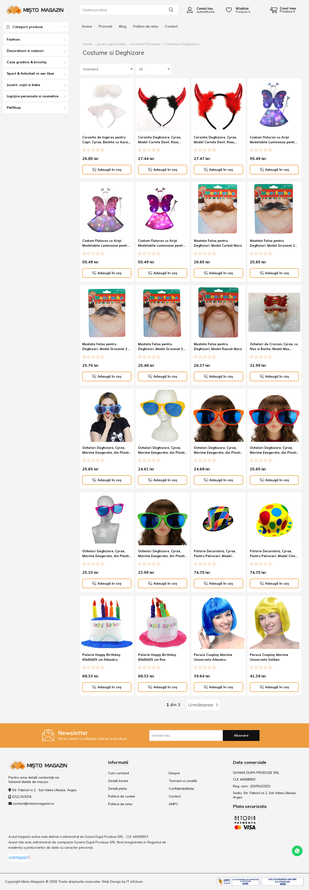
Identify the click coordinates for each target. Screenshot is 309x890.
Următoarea (203, 705)
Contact (171, 26)
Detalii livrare (118, 781)
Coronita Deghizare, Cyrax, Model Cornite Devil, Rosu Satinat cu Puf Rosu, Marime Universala (216, 140)
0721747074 (21, 797)
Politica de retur (145, 26)
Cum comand (118, 773)
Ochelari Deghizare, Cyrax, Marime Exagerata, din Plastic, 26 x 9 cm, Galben (162, 451)
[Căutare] (171, 9)
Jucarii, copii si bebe (23, 85)
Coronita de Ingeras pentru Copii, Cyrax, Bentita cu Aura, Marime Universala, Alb (105, 140)
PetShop (14, 107)
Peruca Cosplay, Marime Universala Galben (269, 657)
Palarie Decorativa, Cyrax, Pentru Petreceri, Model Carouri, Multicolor (215, 554)
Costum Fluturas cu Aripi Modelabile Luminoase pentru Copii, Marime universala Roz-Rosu (162, 244)
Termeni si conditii (183, 781)
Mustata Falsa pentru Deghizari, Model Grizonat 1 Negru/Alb (272, 244)
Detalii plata (117, 788)
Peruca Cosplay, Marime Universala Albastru (213, 657)
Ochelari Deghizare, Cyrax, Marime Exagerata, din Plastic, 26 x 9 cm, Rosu (274, 451)
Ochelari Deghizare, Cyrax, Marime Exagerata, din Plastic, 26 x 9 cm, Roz (106, 554)
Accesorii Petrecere (145, 44)
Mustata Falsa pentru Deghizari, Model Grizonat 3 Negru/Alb (160, 347)
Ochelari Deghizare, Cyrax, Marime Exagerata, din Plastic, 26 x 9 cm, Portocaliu (218, 451)
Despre (174, 773)
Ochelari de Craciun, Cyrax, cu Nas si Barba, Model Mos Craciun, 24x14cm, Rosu (274, 347)
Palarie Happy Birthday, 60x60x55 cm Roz (157, 657)
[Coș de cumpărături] (283, 10)
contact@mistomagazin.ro (33, 803)
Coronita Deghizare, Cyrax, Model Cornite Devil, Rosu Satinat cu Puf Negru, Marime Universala (161, 140)
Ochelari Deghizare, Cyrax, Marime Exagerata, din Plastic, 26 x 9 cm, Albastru (106, 451)
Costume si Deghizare (181, 44)
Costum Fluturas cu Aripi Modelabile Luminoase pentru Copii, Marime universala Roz (105, 244)
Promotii (105, 26)
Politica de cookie (121, 796)
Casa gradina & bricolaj (26, 62)
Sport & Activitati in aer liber (30, 73)
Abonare (241, 735)
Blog (122, 26)
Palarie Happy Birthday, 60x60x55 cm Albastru (101, 657)
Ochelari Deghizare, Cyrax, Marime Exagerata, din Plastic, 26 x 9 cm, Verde (162, 554)
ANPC (173, 804)
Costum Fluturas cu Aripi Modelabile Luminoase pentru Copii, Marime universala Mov (273, 140)
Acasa (87, 26)
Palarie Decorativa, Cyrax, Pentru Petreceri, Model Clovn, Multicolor (274, 554)
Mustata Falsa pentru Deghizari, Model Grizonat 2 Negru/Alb (104, 347)
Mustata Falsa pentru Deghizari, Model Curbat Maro (218, 243)
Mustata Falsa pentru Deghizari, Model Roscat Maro (218, 346)
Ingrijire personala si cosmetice (32, 96)
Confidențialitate (181, 788)
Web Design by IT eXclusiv (122, 881)
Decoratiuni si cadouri (25, 51)
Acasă (87, 44)
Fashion (13, 39)
